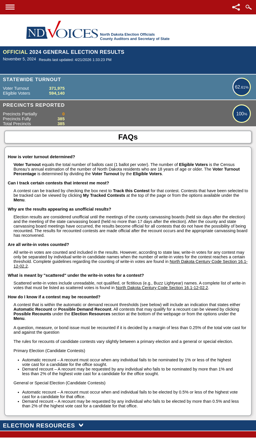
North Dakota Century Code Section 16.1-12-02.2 (162, 287)
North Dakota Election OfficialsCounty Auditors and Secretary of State (135, 36)
